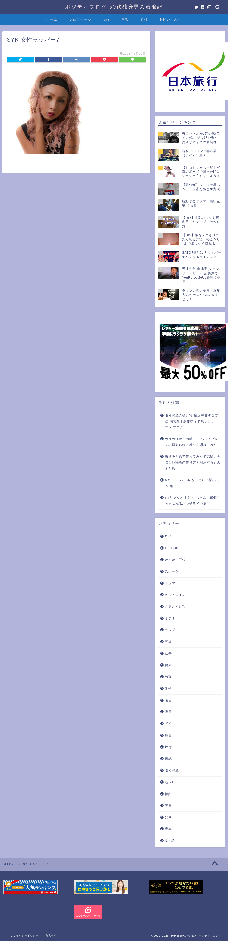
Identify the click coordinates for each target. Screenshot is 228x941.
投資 (168, 735)
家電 (168, 712)
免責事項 (51, 935)
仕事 (168, 653)
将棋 (168, 723)
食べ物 (170, 840)
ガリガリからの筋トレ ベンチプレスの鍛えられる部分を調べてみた (191, 442)
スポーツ (172, 571)
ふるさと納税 (175, 606)
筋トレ (170, 782)
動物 (168, 688)
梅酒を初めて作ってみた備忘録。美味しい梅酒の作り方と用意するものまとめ (192, 462)
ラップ (170, 630)
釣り (168, 817)
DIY (106, 19)
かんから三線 (175, 560)
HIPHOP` (172, 548)
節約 (168, 794)
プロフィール (80, 19)
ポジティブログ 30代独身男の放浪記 (114, 6)
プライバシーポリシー (24, 935)
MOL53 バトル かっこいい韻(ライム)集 (192, 483)
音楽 (125, 19)
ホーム (52, 19)
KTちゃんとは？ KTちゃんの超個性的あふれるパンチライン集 (192, 500)
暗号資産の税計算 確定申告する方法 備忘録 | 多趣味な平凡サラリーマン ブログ (191, 421)
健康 (168, 665)
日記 (168, 759)
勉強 (168, 677)
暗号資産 (172, 770)
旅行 (144, 19)
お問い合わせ (170, 19)
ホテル (170, 618)
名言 (168, 700)
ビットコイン (175, 595)
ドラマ (170, 583)
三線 (168, 642)
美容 (168, 805)
